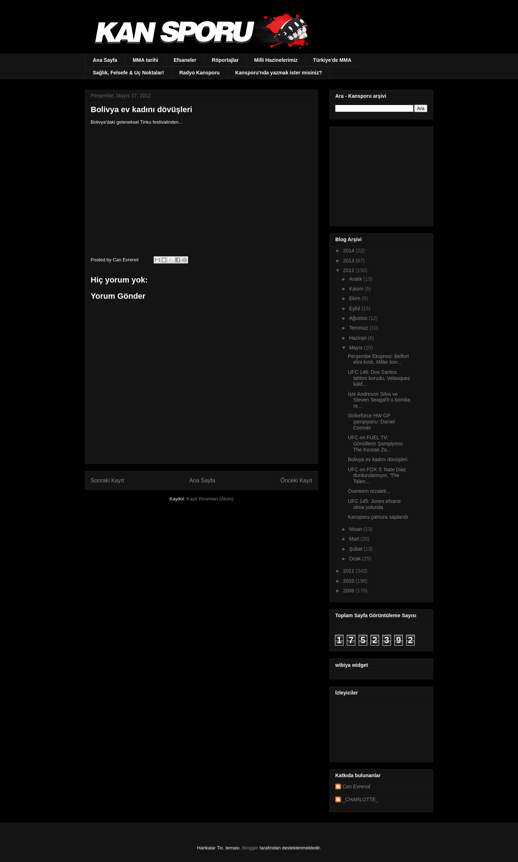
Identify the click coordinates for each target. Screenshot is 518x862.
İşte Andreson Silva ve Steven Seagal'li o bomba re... (379, 400)
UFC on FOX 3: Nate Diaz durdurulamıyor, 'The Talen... (377, 476)
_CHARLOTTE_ (360, 799)
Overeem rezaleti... (369, 491)
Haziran (358, 338)
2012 (349, 270)
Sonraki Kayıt (107, 480)
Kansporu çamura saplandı (378, 517)
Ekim (355, 298)
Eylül (355, 308)
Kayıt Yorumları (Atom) (209, 498)
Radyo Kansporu (200, 72)
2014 (349, 250)
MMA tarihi (145, 60)
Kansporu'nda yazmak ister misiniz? (278, 72)
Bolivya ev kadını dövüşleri (378, 459)
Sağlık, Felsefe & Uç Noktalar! (128, 72)
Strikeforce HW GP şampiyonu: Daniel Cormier (371, 422)
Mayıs (356, 347)
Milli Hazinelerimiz (275, 60)
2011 (349, 571)
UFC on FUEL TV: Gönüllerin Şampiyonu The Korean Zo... (375, 444)
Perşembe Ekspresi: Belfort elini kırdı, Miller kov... (378, 359)
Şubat (356, 549)
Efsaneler (185, 60)
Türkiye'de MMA (332, 60)
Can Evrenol (356, 786)
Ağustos (358, 318)
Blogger (250, 847)
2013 (349, 260)
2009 (349, 590)
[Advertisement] (380, 174)
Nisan (356, 529)
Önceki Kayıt (296, 480)
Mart (354, 539)
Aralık (356, 279)
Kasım (357, 289)
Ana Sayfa (105, 60)
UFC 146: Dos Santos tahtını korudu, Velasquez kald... (379, 378)
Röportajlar (225, 60)
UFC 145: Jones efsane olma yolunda (374, 504)
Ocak (355, 558)
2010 (349, 581)
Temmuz (359, 328)
